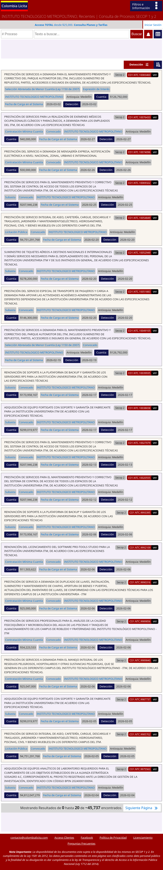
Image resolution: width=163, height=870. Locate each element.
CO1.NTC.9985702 (139, 734)
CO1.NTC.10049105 (139, 330)
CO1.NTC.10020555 (139, 477)
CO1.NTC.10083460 (139, 75)
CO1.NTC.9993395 (139, 512)
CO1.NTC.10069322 (139, 182)
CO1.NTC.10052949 (139, 252)
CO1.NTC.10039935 (139, 373)
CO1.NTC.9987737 (139, 699)
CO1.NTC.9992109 (139, 547)
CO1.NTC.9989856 (139, 621)
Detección (136, 64)
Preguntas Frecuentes (82, 843)
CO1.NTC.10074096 (139, 152)
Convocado (53, 131)
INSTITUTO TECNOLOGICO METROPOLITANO (34, 97)
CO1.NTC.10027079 (139, 442)
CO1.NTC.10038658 (139, 408)
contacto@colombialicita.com (29, 837)
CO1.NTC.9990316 (139, 582)
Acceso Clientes (64, 837)
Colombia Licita (14, 5)
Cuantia (101, 97)
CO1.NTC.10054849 (139, 217)
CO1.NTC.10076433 (139, 117)
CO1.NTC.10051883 (139, 291)
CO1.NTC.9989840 (139, 660)
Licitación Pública (16, 232)
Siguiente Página (142, 807)
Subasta (10, 197)
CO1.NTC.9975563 (139, 769)
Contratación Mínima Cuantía (24, 131)
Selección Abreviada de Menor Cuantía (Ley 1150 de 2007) (42, 89)
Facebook (87, 837)
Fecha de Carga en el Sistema (24, 104)
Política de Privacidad (113, 837)
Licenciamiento (143, 837)
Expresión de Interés (96, 89)
